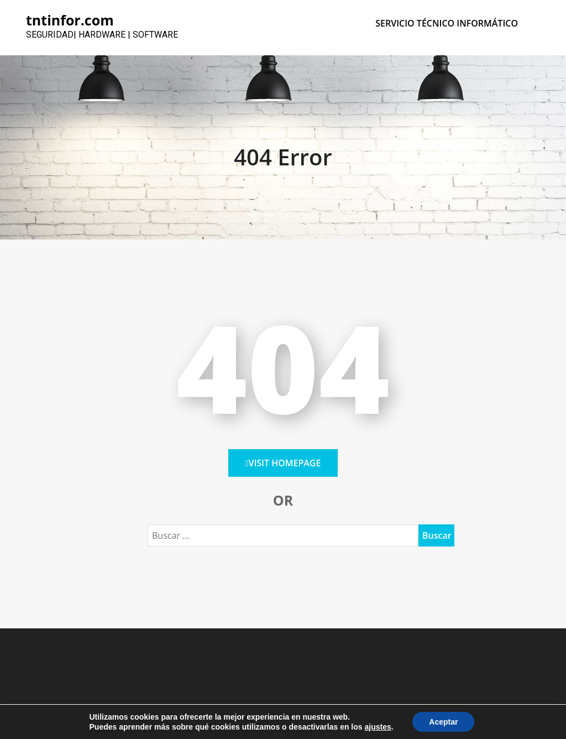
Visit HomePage (283, 463)
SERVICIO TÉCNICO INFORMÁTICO (446, 23)
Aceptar (443, 721)
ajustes (377, 726)
